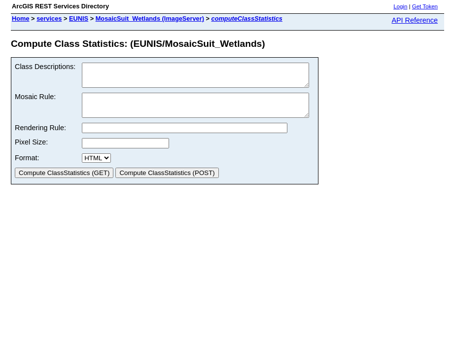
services (49, 18)
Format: (27, 167)
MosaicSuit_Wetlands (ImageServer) (150, 18)
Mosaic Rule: (35, 101)
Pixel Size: (31, 151)
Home (21, 18)
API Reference (414, 20)
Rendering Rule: (40, 137)
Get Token (425, 6)
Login (400, 6)
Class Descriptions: (45, 67)
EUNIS (78, 18)
